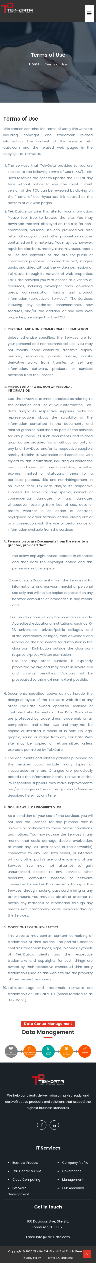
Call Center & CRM (26, 1171)
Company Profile (75, 1162)
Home (34, 64)
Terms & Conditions (59, 1258)
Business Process (25, 1162)
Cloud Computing (26, 1179)
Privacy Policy (32, 1258)
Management (73, 1179)
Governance (72, 1171)
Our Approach (73, 1188)
